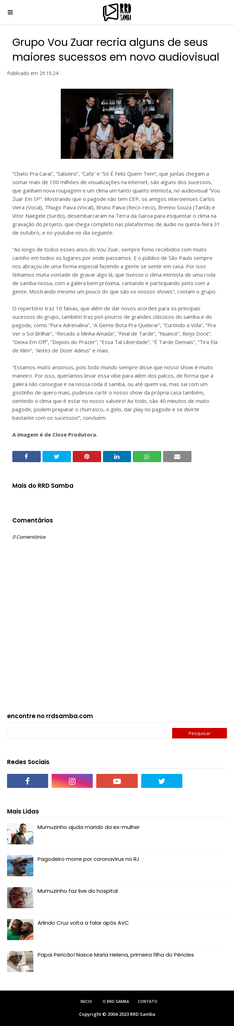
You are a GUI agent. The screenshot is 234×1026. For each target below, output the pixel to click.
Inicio (86, 1001)
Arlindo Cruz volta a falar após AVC (83, 922)
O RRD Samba (116, 1001)
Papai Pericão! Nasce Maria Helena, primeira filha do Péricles (116, 954)
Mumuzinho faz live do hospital (78, 891)
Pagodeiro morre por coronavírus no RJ (88, 859)
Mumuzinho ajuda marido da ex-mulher (89, 827)
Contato (147, 1001)
